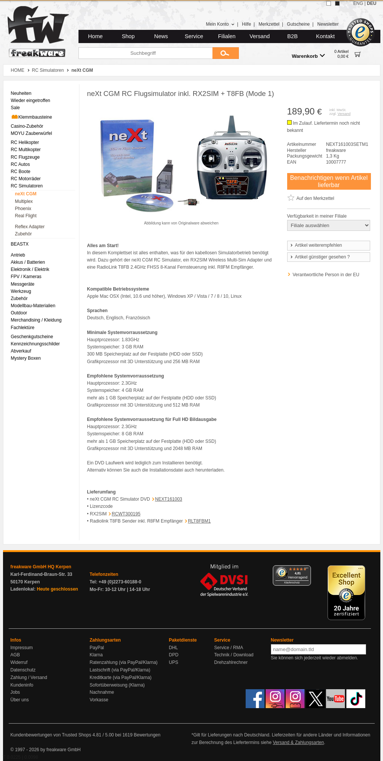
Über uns (20, 699)
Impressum (22, 647)
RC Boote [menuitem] (21, 171)
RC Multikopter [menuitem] (26, 149)
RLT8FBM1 (199, 521)
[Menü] (306, 569)
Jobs (15, 692)
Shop (128, 36)
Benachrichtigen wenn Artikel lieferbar (329, 181)
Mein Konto (220, 24)
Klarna (96, 654)
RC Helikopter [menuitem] (25, 142)
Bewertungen (147, 735)
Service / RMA (228, 647)
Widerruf (19, 662)
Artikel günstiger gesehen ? (319, 257)
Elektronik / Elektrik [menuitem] (30, 269)
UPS (173, 662)
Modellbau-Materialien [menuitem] (33, 305)
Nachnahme (102, 692)
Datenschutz (23, 670)
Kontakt (325, 36)
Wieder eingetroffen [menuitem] (31, 100)
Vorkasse (99, 699)
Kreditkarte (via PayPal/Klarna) (121, 677)
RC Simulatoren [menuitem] (27, 186)
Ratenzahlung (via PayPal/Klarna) (124, 662)
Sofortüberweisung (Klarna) (117, 685)
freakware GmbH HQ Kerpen (41, 566)
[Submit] (225, 53)
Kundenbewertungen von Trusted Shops (51, 735)
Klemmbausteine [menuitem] (31, 117)
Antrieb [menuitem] (18, 255)
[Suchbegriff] (145, 53)
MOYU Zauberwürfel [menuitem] (31, 133)
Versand (259, 36)
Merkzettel (268, 24)
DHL (173, 647)
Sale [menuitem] (15, 107)
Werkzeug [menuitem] (21, 291)
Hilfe (246, 24)
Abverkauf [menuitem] (21, 351)
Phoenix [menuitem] (23, 208)
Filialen (226, 36)
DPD (173, 654)
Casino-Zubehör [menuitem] (27, 126)
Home (95, 36)
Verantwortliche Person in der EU (326, 274)
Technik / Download (234, 654)
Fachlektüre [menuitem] (23, 327)
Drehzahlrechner (231, 662)
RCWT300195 (126, 514)
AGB (15, 654)
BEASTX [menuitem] (20, 244)
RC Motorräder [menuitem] (26, 178)
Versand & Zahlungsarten (298, 742)
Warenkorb (308, 56)
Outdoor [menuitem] (19, 313)
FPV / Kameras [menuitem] (26, 276)
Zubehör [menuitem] (23, 234)
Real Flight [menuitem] (26, 215)
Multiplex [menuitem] (24, 201)
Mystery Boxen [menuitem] (26, 358)
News (161, 36)
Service (194, 36)
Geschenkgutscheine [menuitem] (32, 336)
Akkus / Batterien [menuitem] (28, 262)
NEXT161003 (168, 499)
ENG (358, 3)
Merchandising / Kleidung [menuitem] (36, 320)
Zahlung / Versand (29, 677)
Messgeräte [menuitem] (23, 284)
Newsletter (328, 24)
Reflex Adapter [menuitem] (30, 226)
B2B (292, 36)
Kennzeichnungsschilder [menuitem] (35, 343)
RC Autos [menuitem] (20, 164)
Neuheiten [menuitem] (21, 93)
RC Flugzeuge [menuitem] (25, 157)
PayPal (97, 647)
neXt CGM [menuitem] (26, 193)
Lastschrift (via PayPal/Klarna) (120, 670)
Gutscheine (298, 24)
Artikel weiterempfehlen (315, 245)
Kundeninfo (22, 685)
